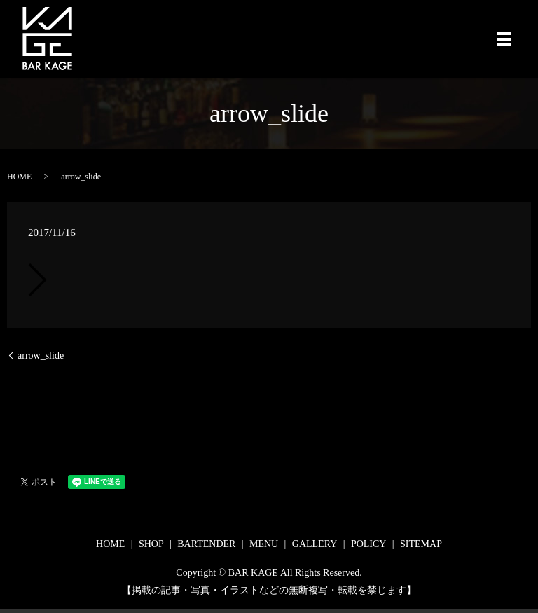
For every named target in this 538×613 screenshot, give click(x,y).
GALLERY (315, 544)
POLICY (369, 544)
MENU (263, 544)
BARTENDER (206, 544)
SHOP (151, 544)
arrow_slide (41, 355)
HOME (19, 176)
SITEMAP (421, 544)
